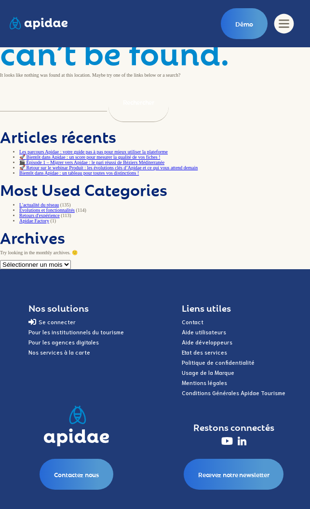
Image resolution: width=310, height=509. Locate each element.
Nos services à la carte (59, 352)
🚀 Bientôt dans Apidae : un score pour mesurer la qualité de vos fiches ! (89, 157)
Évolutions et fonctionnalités (47, 210)
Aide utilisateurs (204, 331)
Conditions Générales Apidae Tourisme (233, 392)
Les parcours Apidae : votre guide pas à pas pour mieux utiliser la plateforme (93, 151)
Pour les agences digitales (63, 341)
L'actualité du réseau (39, 204)
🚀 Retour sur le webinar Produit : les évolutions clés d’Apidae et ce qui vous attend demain (108, 167)
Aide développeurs (207, 341)
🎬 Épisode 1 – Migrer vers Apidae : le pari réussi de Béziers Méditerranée (91, 162)
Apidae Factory (34, 220)
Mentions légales (204, 382)
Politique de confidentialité (218, 362)
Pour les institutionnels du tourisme (76, 331)
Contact (192, 321)
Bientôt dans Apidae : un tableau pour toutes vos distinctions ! (79, 173)
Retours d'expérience (39, 215)
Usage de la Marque (208, 372)
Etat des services (204, 352)
